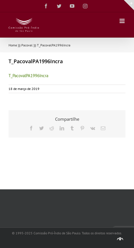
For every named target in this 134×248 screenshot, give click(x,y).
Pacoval (27, 45)
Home (13, 45)
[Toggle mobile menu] (122, 21)
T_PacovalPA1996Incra (28, 75)
